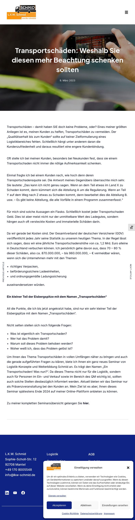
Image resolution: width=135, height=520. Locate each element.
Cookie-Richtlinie (70, 513)
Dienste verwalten (57, 495)
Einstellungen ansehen (115, 505)
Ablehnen (85, 505)
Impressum (109, 513)
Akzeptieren (59, 505)
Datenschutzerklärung (91, 513)
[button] (128, 467)
